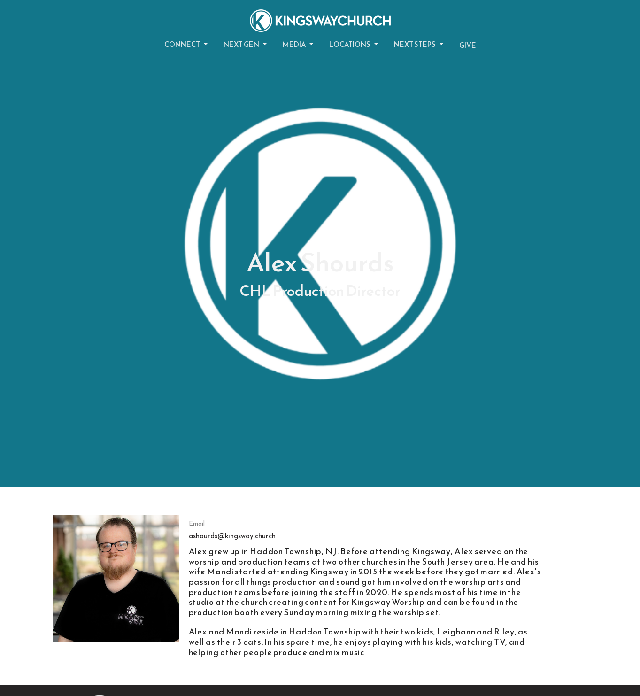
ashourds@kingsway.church (232, 535)
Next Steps (419, 44)
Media (299, 44)
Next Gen (246, 44)
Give (467, 45)
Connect (186, 44)
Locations (354, 44)
